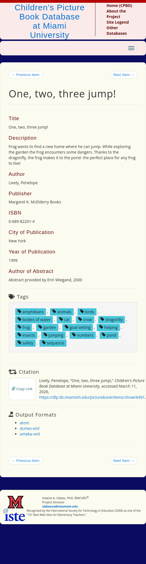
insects (26, 335)
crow (85, 319)
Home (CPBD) (119, 5)
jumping (53, 335)
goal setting (78, 327)
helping (108, 327)
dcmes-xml (29, 428)
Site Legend (118, 22)
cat (64, 319)
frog (24, 327)
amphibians (31, 311)
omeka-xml (30, 434)
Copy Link (22, 388)
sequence (53, 342)
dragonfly (111, 319)
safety (25, 342)
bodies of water (34, 319)
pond (109, 335)
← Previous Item (25, 74)
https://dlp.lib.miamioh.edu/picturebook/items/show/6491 (92, 397)
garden (47, 327)
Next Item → (123, 74)
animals (61, 311)
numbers (82, 335)
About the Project (116, 13)
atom (24, 422)
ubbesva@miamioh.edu (60, 506)
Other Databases (117, 30)
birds (87, 311)
